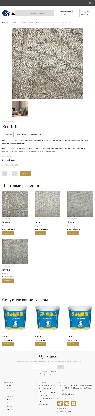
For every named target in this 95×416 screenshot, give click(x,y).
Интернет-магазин (85, 13)
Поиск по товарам (37, 13)
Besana (30, 23)
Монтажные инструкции (47, 392)
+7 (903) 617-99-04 (68, 388)
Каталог (14, 23)
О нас (9, 399)
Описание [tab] (8, 134)
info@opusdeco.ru (68, 394)
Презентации (43, 395)
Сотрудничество (45, 388)
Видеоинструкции (45, 398)
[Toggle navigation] (3, 3)
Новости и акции (13, 403)
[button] (91, 3)
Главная (5, 23)
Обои (23, 23)
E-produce (67, 411)
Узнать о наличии (10, 164)
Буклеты (42, 408)
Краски (9, 388)
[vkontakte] (66, 403)
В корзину (26, 173)
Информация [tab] (36, 134)
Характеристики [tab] (21, 134)
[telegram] (60, 403)
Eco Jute (39, 23)
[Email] (48, 367)
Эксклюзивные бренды (66, 13)
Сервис (9, 406)
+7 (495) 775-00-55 (68, 385)
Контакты (10, 409)
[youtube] (73, 403)
